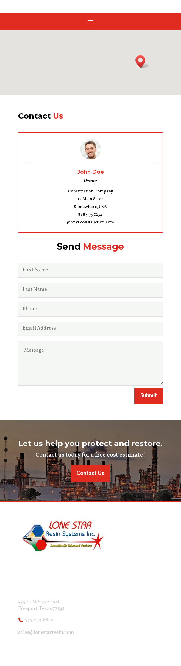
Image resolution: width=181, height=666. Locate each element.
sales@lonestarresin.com (46, 632)
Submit (148, 395)
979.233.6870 (39, 620)
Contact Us (90, 473)
